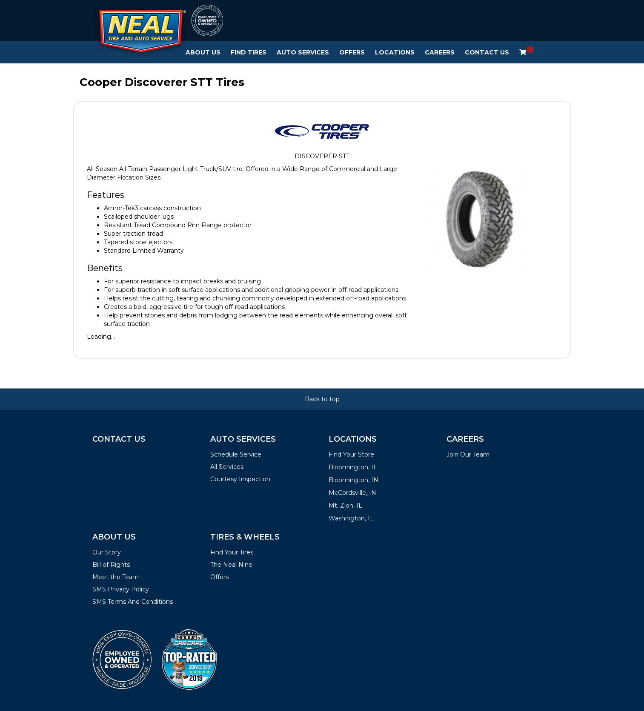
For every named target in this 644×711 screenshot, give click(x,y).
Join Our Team (468, 454)
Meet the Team (115, 577)
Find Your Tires (231, 552)
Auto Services (303, 52)
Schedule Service (235, 454)
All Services (226, 467)
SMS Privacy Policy (120, 589)
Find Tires (248, 52)
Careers (440, 52)
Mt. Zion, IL (345, 505)
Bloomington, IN (353, 480)
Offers (352, 52)
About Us (203, 52)
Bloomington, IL (353, 467)
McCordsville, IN (352, 493)
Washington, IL (351, 518)
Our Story (106, 552)
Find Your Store (351, 454)
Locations (395, 52)
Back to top (322, 399)
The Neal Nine (231, 564)
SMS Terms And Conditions (132, 601)
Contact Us (487, 52)
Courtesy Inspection (240, 479)
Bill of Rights (111, 564)
